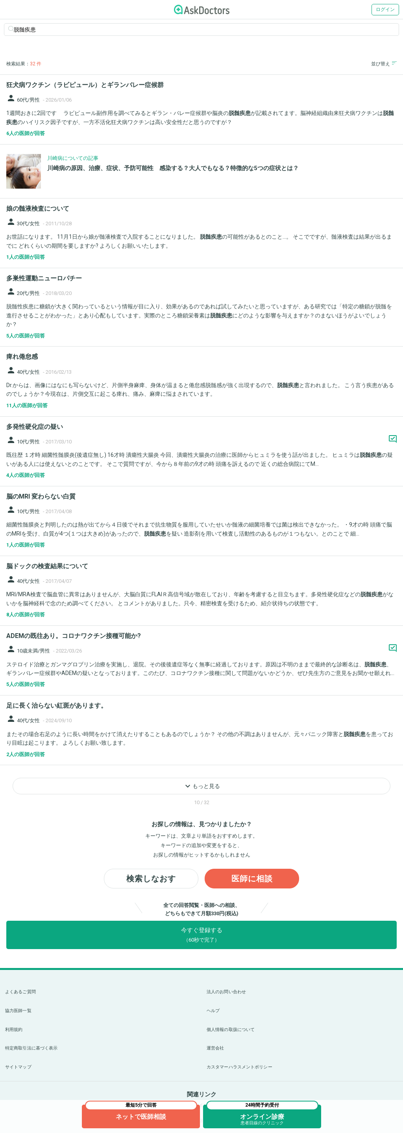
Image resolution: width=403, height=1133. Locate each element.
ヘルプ (213, 1010)
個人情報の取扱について (231, 1029)
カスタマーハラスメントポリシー (239, 1067)
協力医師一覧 (18, 1010)
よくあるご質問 (20, 991)
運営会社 (215, 1048)
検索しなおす (151, 878)
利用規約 (13, 1029)
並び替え (384, 64)
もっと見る (201, 786)
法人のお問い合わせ (226, 991)
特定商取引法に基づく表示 (31, 1048)
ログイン (385, 9)
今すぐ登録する (201, 935)
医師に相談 (252, 878)
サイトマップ (18, 1067)
